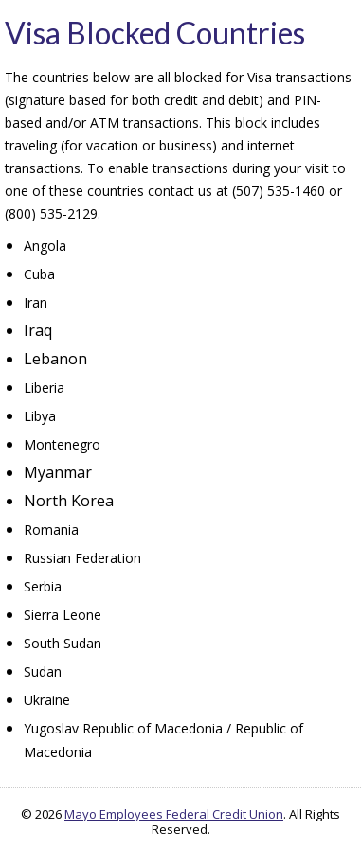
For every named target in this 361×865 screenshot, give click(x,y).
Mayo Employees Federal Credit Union (173, 813)
